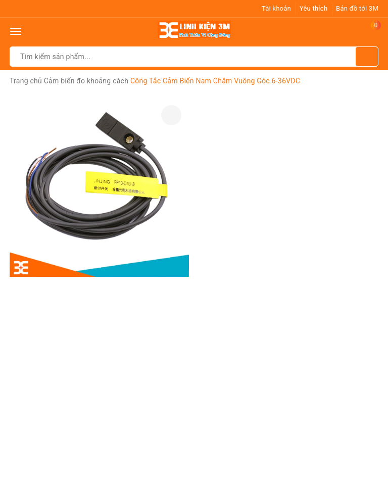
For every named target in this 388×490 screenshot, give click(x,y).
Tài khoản (276, 8)
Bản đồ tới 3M (357, 8)
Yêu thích (314, 8)
